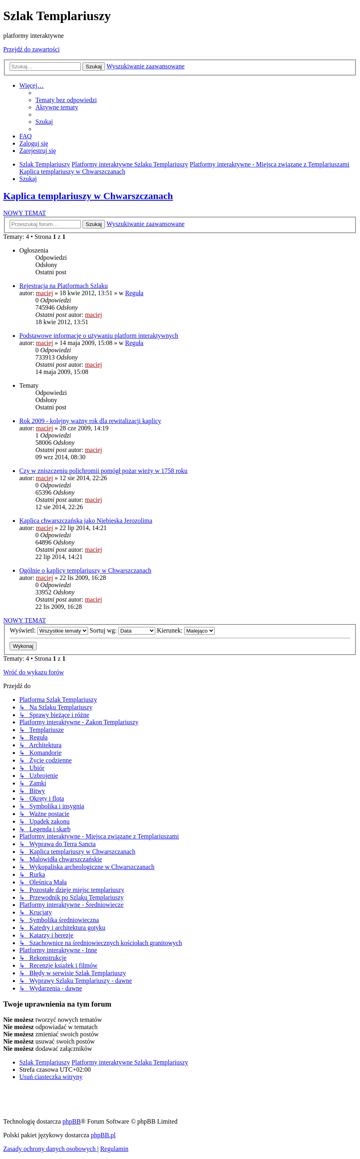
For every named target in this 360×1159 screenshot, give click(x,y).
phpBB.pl (103, 1135)
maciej (44, 293)
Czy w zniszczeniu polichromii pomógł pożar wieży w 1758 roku (103, 470)
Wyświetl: (49, 630)
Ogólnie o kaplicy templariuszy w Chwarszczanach (85, 570)
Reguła (134, 293)
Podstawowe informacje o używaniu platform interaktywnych (98, 335)
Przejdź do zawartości (31, 49)
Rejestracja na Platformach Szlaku (63, 285)
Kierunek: (186, 630)
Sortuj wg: (122, 630)
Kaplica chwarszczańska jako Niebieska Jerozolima (85, 520)
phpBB (71, 1121)
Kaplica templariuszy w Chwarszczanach (88, 196)
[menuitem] (66, 100)
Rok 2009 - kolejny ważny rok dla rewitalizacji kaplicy (90, 420)
